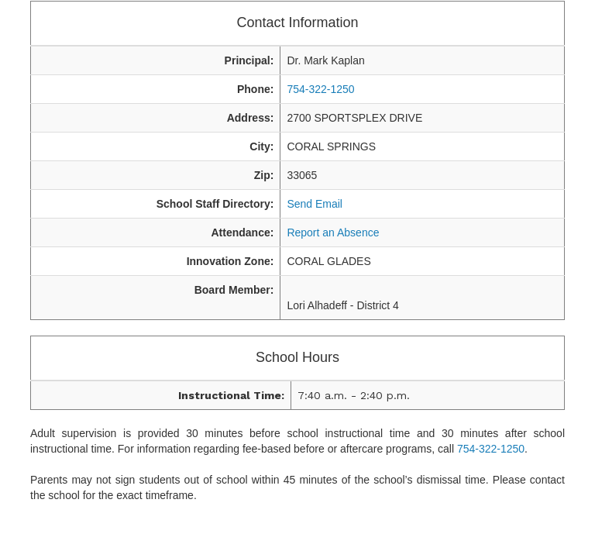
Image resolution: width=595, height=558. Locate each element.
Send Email (314, 204)
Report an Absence (333, 232)
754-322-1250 (320, 89)
